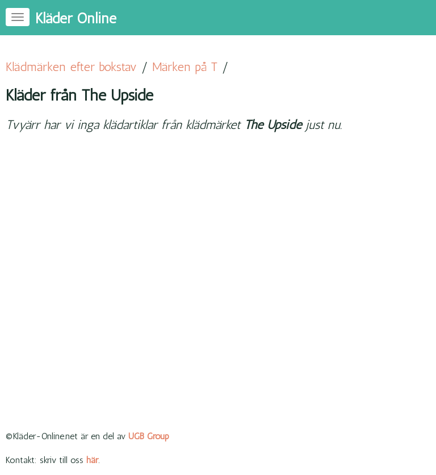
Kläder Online (75, 18)
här (92, 460)
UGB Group (148, 436)
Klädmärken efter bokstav (71, 66)
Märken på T (184, 66)
